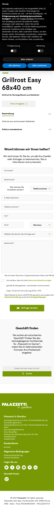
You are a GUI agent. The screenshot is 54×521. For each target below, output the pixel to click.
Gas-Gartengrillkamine (14, 430)
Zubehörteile (9, 439)
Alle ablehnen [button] (14, 65)
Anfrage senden (27, 308)
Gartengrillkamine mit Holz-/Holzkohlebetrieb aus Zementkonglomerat (26, 421)
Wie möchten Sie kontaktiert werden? (15, 188)
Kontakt (7, 447)
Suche (29, 374)
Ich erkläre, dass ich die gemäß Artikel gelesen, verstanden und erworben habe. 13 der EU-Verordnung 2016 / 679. (29, 286)
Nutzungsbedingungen (37, 297)
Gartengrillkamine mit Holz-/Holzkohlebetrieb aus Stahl (26, 426)
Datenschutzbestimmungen (39, 281)
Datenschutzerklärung (13, 297)
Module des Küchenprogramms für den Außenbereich (21, 435)
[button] (51, 4)
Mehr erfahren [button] (27, 59)
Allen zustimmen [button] (39, 65)
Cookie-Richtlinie (11, 458)
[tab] (27, 114)
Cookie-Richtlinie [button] (27, 19)
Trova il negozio (17, 104)
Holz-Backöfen (10, 432)
